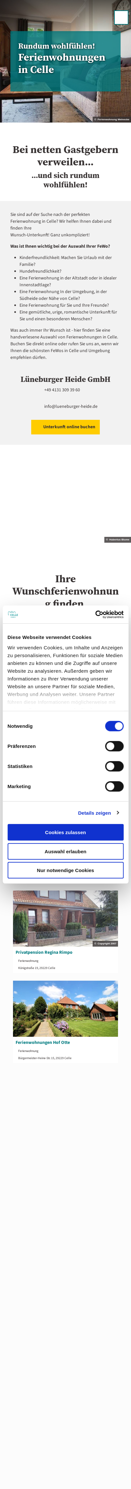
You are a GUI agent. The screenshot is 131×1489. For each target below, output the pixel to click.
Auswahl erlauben (65, 851)
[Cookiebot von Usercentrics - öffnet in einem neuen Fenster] (95, 614)
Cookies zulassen (65, 832)
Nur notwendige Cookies (65, 870)
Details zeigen (94, 812)
